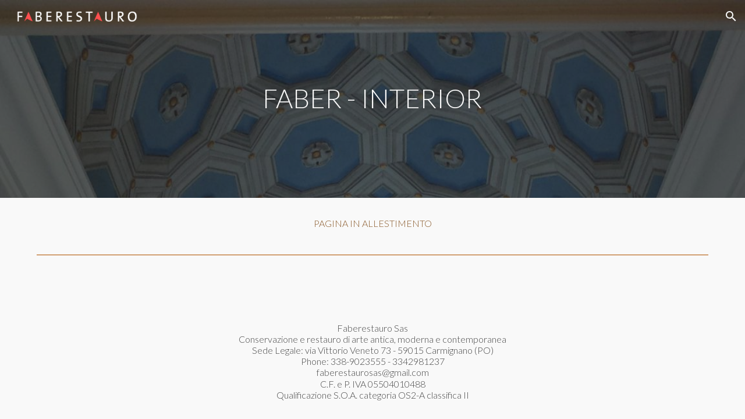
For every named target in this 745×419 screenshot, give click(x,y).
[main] (372, 99)
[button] (731, 16)
